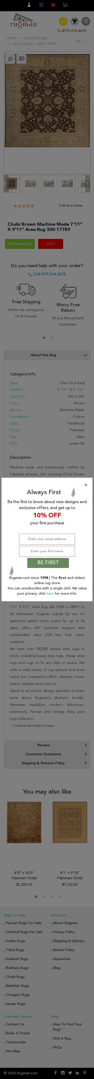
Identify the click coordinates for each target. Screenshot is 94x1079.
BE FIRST (48, 562)
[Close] (48, 485)
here (50, 593)
